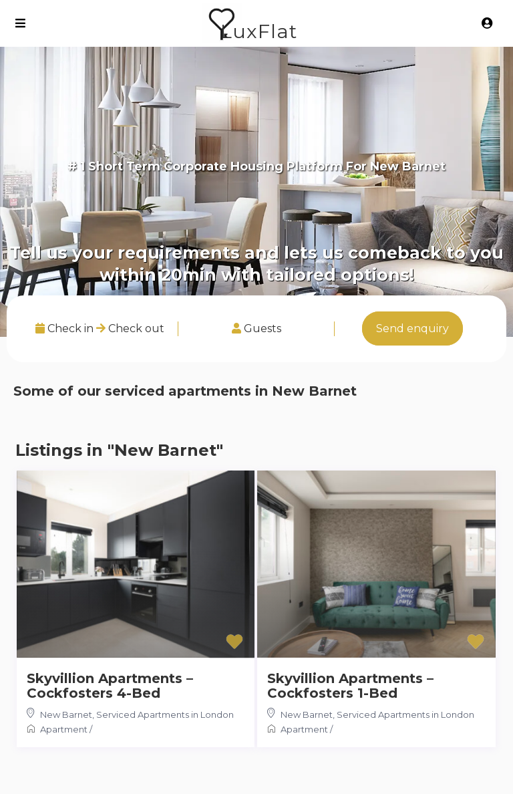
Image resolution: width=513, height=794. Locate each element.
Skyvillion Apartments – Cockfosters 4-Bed (110, 685)
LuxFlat (258, 31)
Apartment (64, 729)
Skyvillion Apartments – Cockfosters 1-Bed (350, 685)
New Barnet (66, 714)
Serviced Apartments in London (165, 714)
